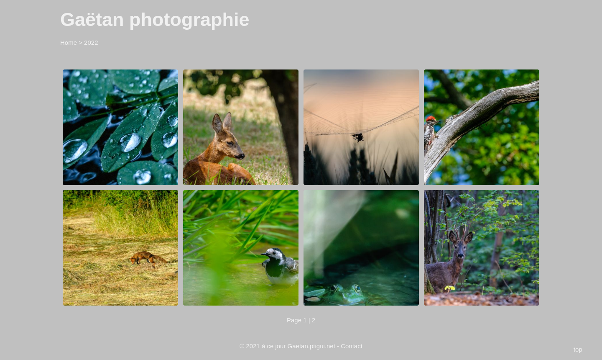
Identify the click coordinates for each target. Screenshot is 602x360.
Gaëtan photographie (155, 19)
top (578, 349)
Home (68, 42)
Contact (351, 346)
